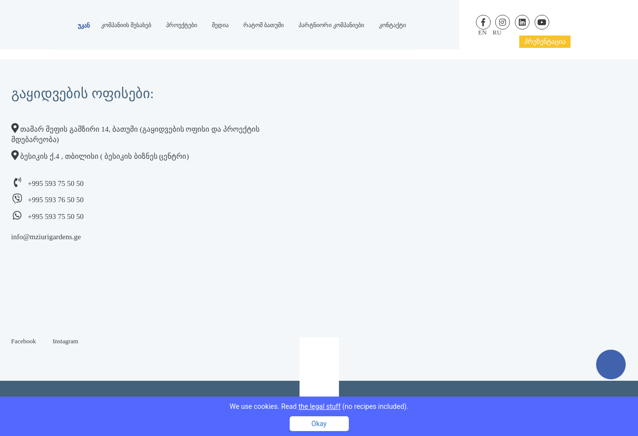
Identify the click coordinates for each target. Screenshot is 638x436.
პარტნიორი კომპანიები (331, 25)
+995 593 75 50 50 (55, 183)
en (482, 32)
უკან (84, 25)
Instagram (65, 341)
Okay (319, 424)
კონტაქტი (392, 25)
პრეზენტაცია (545, 41)
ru (497, 32)
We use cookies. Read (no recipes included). (319, 406)
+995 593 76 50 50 (55, 200)
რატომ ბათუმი (263, 25)
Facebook (23, 341)
